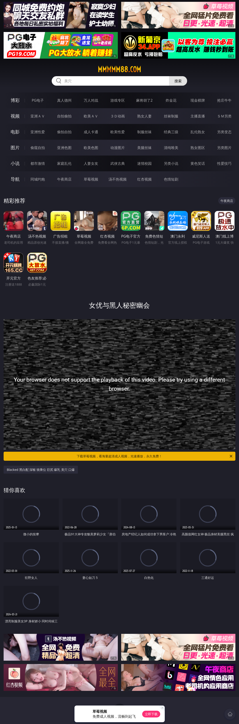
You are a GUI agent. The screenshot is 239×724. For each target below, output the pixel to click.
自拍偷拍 (64, 116)
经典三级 (171, 131)
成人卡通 (91, 131)
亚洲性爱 (37, 131)
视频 (15, 116)
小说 (15, 163)
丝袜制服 (171, 116)
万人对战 (91, 100)
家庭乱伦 (64, 163)
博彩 (15, 100)
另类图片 (224, 147)
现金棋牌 (197, 100)
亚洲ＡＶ (37, 116)
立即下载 (151, 714)
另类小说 (171, 163)
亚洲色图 (64, 147)
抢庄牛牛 (224, 100)
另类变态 (224, 131)
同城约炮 (37, 179)
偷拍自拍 (64, 131)
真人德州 (64, 100)
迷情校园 (144, 163)
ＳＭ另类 (224, 116)
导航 (15, 179)
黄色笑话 (197, 163)
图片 (15, 147)
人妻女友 (91, 163)
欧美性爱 (117, 131)
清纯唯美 (171, 147)
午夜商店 (64, 179)
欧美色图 (91, 147)
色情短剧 (171, 179)
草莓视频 (91, 179)
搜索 (178, 80)
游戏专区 (117, 100)
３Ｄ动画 (117, 116)
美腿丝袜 (144, 147)
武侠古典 (117, 163)
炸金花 (171, 100)
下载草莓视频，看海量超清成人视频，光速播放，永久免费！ (155, 456)
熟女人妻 (144, 116)
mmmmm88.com (119, 69)
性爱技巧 (224, 163)
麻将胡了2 (144, 100)
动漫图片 (117, 147)
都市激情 (37, 163)
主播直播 (197, 116)
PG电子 (38, 100)
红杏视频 (144, 179)
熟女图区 (197, 147)
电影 (15, 132)
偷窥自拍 (37, 147)
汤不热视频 (118, 179)
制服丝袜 (144, 131)
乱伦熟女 (197, 131)
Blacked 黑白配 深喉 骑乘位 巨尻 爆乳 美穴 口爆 (41, 469)
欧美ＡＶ (91, 116)
